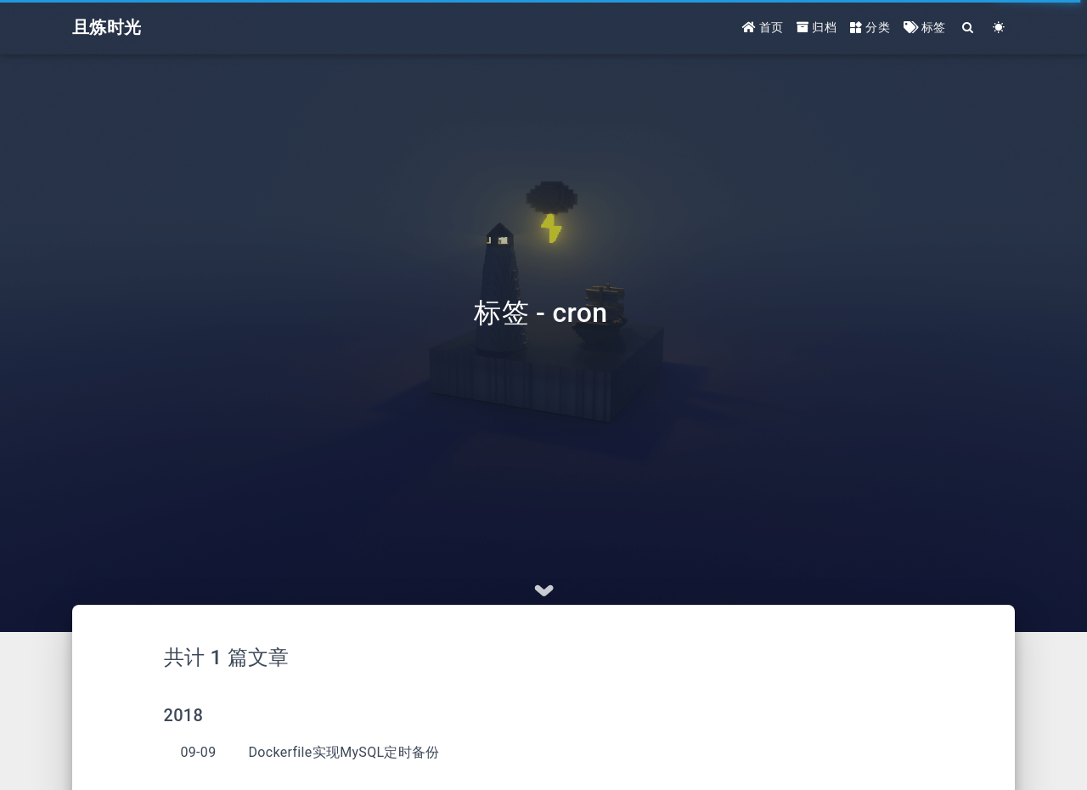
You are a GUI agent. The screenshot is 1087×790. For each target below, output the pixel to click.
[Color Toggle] (999, 27)
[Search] (968, 27)
